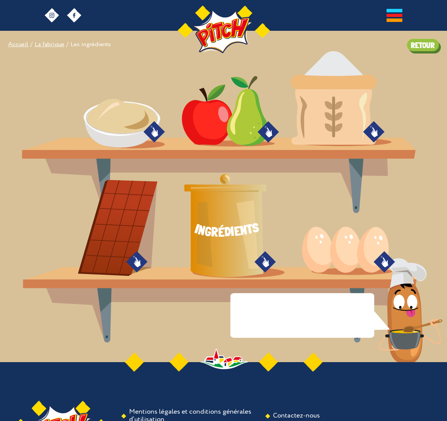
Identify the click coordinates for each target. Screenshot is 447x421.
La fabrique (49, 45)
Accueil (18, 45)
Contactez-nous (296, 415)
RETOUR (423, 45)
